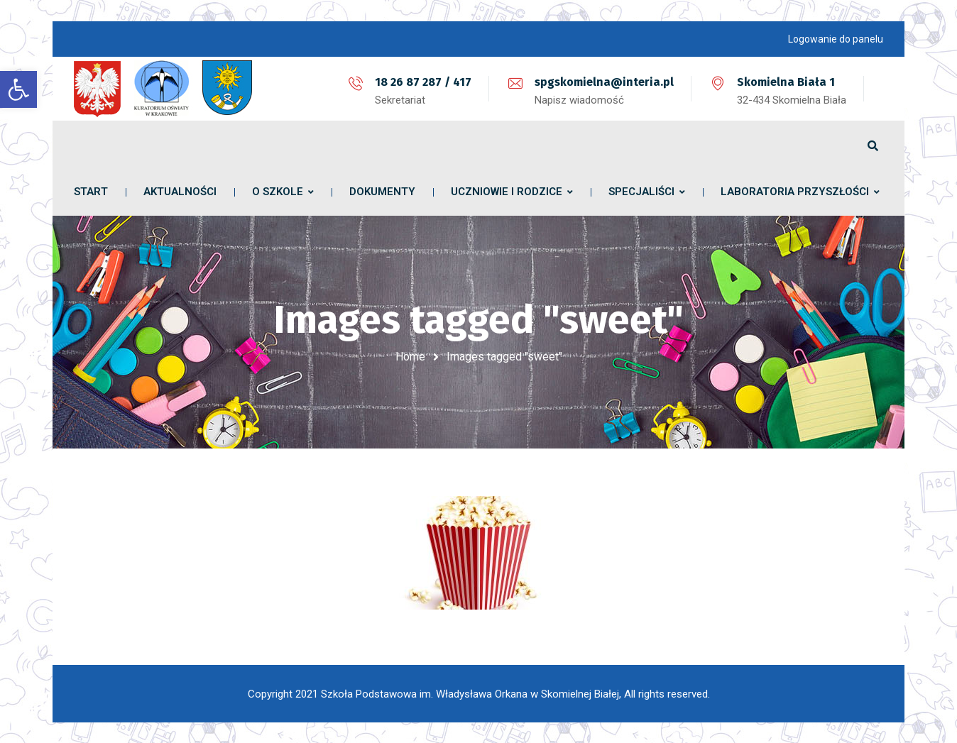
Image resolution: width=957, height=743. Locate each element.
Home (410, 356)
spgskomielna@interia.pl (604, 82)
